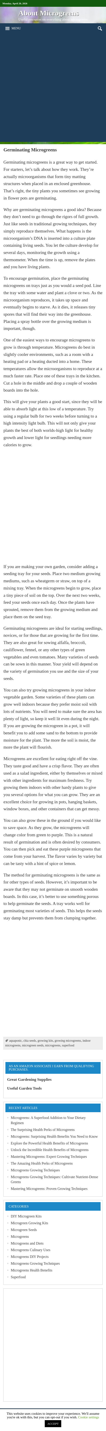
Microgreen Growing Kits (29, 1223)
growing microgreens (68, 1040)
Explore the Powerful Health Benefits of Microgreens (49, 1143)
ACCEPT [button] (53, 1423)
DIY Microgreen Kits (26, 1216)
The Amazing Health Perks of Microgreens (42, 1163)
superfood (68, 1045)
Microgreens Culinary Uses (30, 1250)
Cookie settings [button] (88, 1417)
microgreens (53, 1045)
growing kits (45, 1040)
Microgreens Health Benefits (31, 1270)
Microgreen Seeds (24, 1230)
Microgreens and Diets (27, 1243)
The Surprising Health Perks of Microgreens (43, 1130)
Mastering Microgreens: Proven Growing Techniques (49, 1189)
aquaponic (15, 1040)
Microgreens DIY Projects (30, 1257)
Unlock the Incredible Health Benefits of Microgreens (50, 1150)
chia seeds (29, 1040)
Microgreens (20, 1236)
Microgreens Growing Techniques (35, 1170)
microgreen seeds (32, 1045)
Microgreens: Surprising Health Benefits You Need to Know (54, 1136)
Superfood (18, 1277)
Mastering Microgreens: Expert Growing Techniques (49, 1156)
